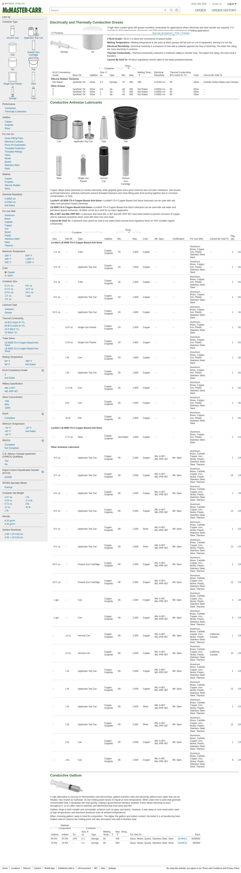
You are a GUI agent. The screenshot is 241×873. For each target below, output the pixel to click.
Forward (185, 33)
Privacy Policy (233, 868)
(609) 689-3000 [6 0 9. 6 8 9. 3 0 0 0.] (199, 4)
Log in (232, 4)
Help (103, 868)
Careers (37, 868)
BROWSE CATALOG (15, 3)
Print (177, 33)
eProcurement (84, 868)
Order (200, 10)
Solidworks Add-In (66, 868)
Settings (112, 868)
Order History (224, 10)
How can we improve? (163, 33)
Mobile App (50, 868)
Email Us (216, 4)
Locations (15, 868)
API (96, 868)
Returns (27, 868)
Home (5, 868)
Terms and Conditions (212, 868)
